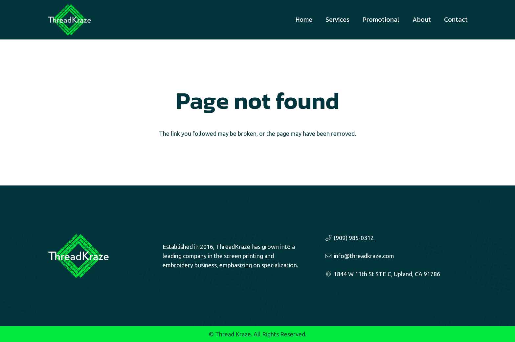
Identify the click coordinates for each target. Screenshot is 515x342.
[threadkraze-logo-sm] (69, 19)
